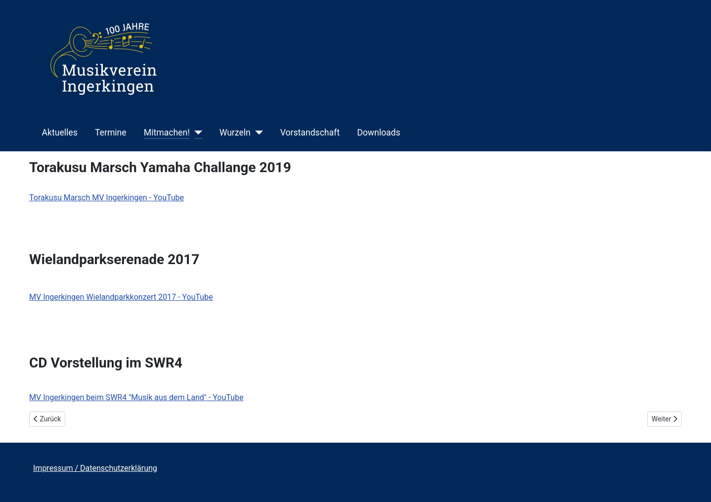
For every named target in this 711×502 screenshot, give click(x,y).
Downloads (378, 132)
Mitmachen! (167, 132)
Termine (111, 132)
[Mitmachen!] (196, 132)
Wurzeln (235, 132)
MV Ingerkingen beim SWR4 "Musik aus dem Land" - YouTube (136, 397)
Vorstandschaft (310, 132)
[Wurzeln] (257, 132)
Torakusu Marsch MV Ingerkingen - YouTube (106, 197)
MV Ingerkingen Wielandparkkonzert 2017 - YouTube (121, 297)
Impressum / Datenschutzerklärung (95, 468)
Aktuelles (60, 132)
